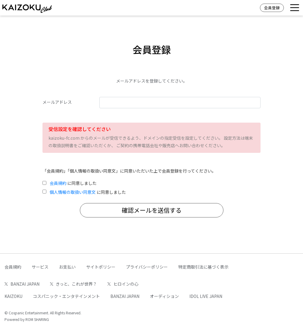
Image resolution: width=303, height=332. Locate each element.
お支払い (67, 267)
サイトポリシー (100, 267)
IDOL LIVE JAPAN (205, 296)
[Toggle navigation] (294, 8)
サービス (40, 267)
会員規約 (58, 183)
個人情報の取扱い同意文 (73, 192)
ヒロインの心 (122, 284)
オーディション (164, 296)
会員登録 (272, 7)
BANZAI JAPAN (21, 284)
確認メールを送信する (152, 210)
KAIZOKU (13, 296)
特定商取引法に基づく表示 (203, 267)
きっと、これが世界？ (73, 284)
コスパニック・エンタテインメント (66, 296)
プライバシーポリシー (147, 267)
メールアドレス (57, 102)
